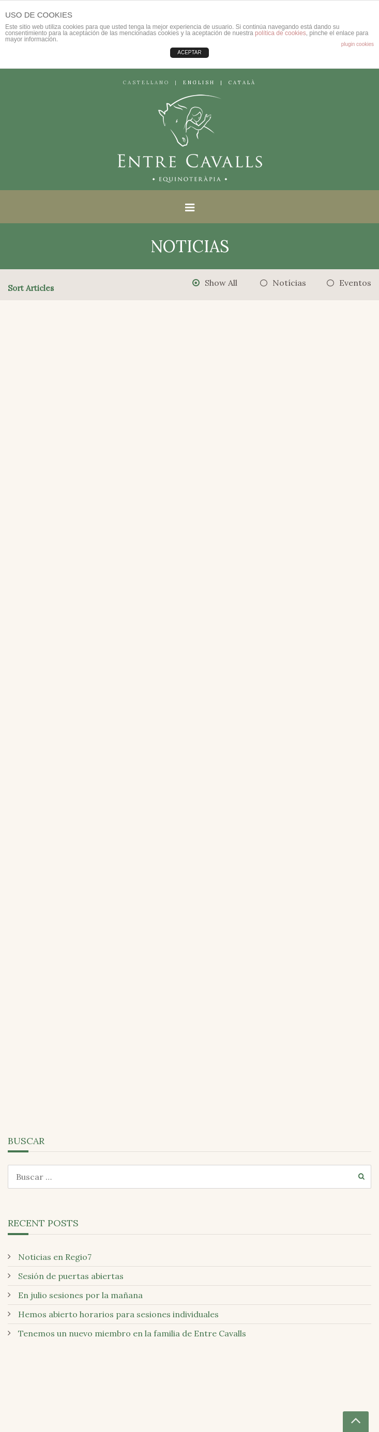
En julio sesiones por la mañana (80, 1295)
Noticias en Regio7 (55, 1257)
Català (242, 82)
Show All (221, 283)
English (199, 82)
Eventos (355, 283)
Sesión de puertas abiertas (71, 1276)
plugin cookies (357, 44)
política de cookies (280, 33)
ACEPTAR (189, 52)
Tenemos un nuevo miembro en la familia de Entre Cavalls (132, 1333)
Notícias (289, 283)
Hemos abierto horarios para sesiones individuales (118, 1314)
